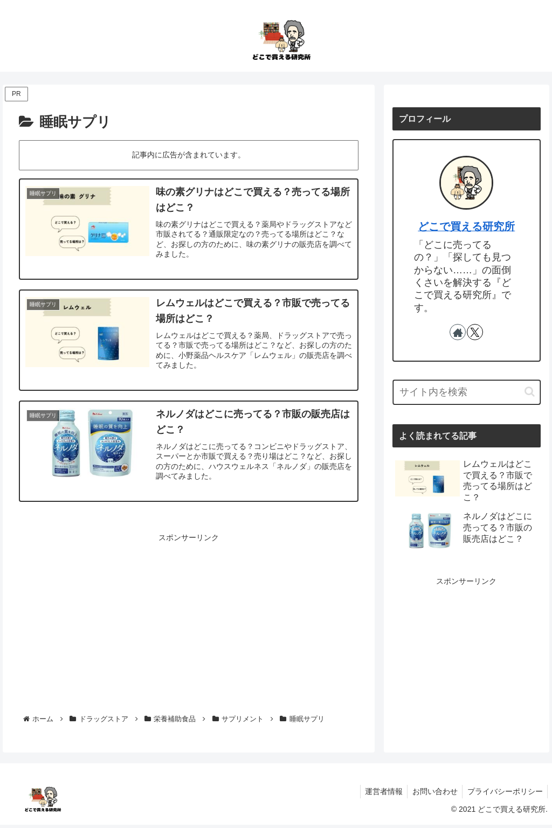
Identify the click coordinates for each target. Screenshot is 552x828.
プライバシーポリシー (504, 794)
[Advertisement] (188, 622)
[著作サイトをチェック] (458, 332)
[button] (529, 391)
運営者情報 (379, 794)
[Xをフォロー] (475, 332)
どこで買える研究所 (466, 226)
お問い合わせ (432, 794)
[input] (466, 392)
